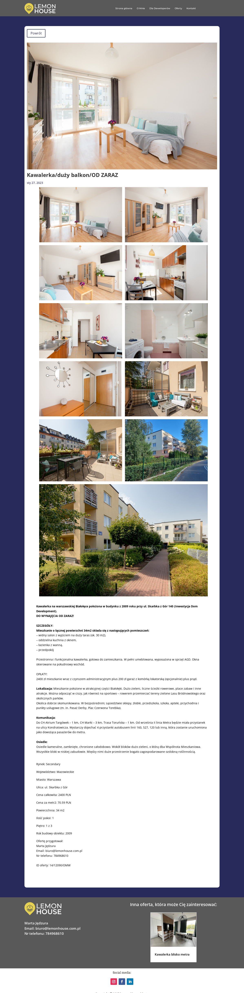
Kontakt (191, 8)
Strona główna (123, 8)
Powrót (36, 33)
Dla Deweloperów (159, 8)
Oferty (178, 8)
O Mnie (141, 8)
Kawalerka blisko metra (172, 954)
